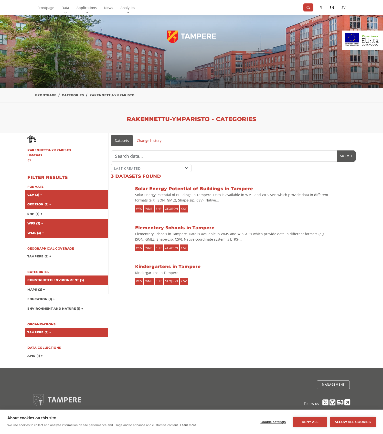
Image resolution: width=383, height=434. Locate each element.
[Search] (308, 7)
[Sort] (151, 168)
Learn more (188, 425)
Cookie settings (273, 422)
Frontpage (46, 7)
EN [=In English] (332, 7)
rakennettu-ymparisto (112, 95)
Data (65, 7)
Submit (346, 156)
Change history (149, 140)
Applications (86, 7)
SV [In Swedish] (343, 7)
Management (333, 384)
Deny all (310, 422)
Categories (73, 95)
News (108, 7)
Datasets (122, 140)
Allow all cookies (353, 422)
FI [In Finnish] (320, 7)
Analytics (127, 7)
